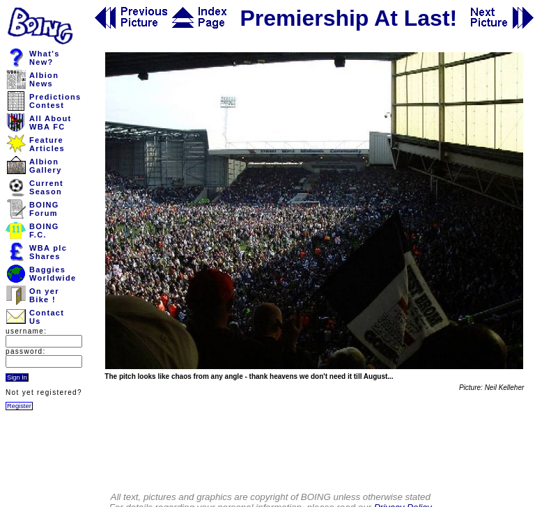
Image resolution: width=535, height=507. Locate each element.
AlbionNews (44, 79)
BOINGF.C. (44, 230)
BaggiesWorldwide (52, 273)
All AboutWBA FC (50, 122)
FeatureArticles (47, 144)
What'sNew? (44, 57)
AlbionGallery (45, 165)
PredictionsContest (55, 101)
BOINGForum (44, 209)
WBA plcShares (48, 252)
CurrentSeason (46, 187)
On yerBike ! (44, 295)
